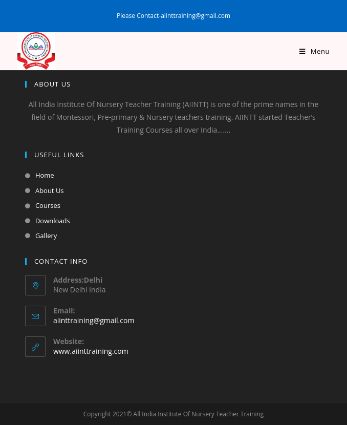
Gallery (46, 235)
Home (44, 175)
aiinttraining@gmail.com (93, 320)
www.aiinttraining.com (90, 351)
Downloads (52, 220)
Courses (47, 205)
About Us (49, 190)
